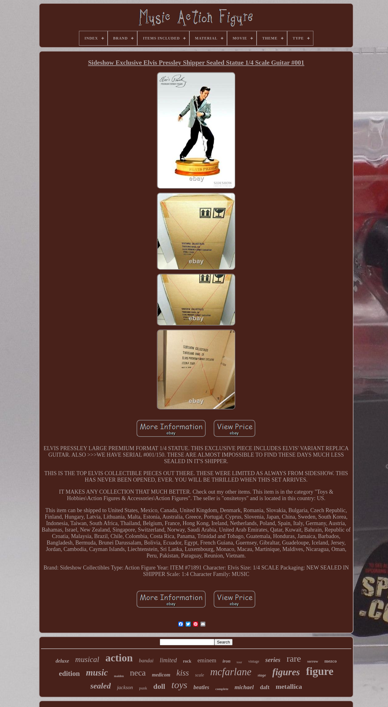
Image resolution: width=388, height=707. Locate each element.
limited (168, 660)
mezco (330, 661)
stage (262, 675)
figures (286, 672)
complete (221, 689)
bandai (146, 661)
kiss (182, 672)
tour (239, 662)
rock (187, 661)
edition (69, 673)
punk (143, 688)
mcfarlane (230, 671)
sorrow (312, 661)
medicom (161, 674)
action (119, 658)
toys (179, 684)
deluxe (62, 661)
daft (265, 687)
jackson (125, 687)
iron (226, 661)
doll (159, 686)
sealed (100, 685)
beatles (201, 687)
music (97, 672)
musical (87, 659)
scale (199, 675)
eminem (206, 660)
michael (244, 687)
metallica (289, 686)
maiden (119, 676)
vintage (253, 661)
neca (138, 672)
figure (319, 671)
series (272, 660)
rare (294, 658)
